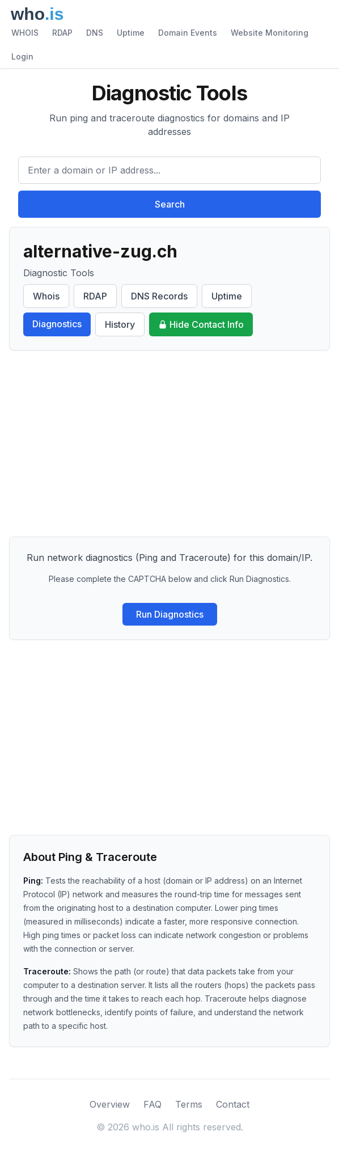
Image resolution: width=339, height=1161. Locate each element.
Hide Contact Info (201, 324)
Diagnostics (57, 324)
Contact (232, 1104)
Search (170, 204)
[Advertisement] (169, 443)
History (120, 324)
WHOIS (25, 32)
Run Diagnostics (170, 614)
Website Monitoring (269, 32)
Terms (188, 1104)
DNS (94, 32)
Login (22, 56)
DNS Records (159, 296)
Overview (110, 1104)
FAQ (152, 1104)
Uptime (131, 32)
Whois (46, 296)
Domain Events (187, 32)
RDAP (62, 32)
